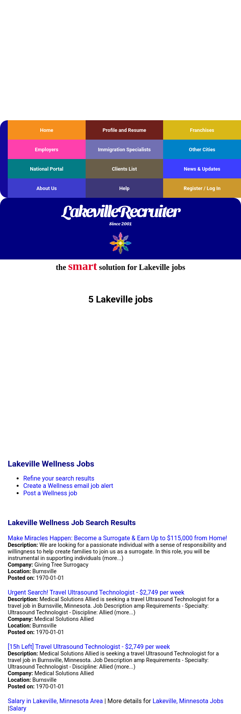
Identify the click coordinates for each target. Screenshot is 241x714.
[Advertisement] (120, 60)
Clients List (124, 169)
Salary (17, 708)
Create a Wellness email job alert (68, 485)
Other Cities (202, 149)
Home (46, 130)
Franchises (202, 130)
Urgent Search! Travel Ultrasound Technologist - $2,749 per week (96, 592)
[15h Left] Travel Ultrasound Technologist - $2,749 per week (89, 646)
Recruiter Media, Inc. (120, 242)
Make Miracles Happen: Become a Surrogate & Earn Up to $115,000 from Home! (117, 538)
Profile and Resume (124, 130)
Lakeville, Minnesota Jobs (188, 701)
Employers (47, 149)
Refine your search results (58, 478)
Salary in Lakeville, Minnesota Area (55, 701)
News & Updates (202, 169)
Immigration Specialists (124, 149)
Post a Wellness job (50, 493)
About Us (46, 188)
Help (124, 188)
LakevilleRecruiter (120, 216)
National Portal (46, 169)
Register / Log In (202, 188)
